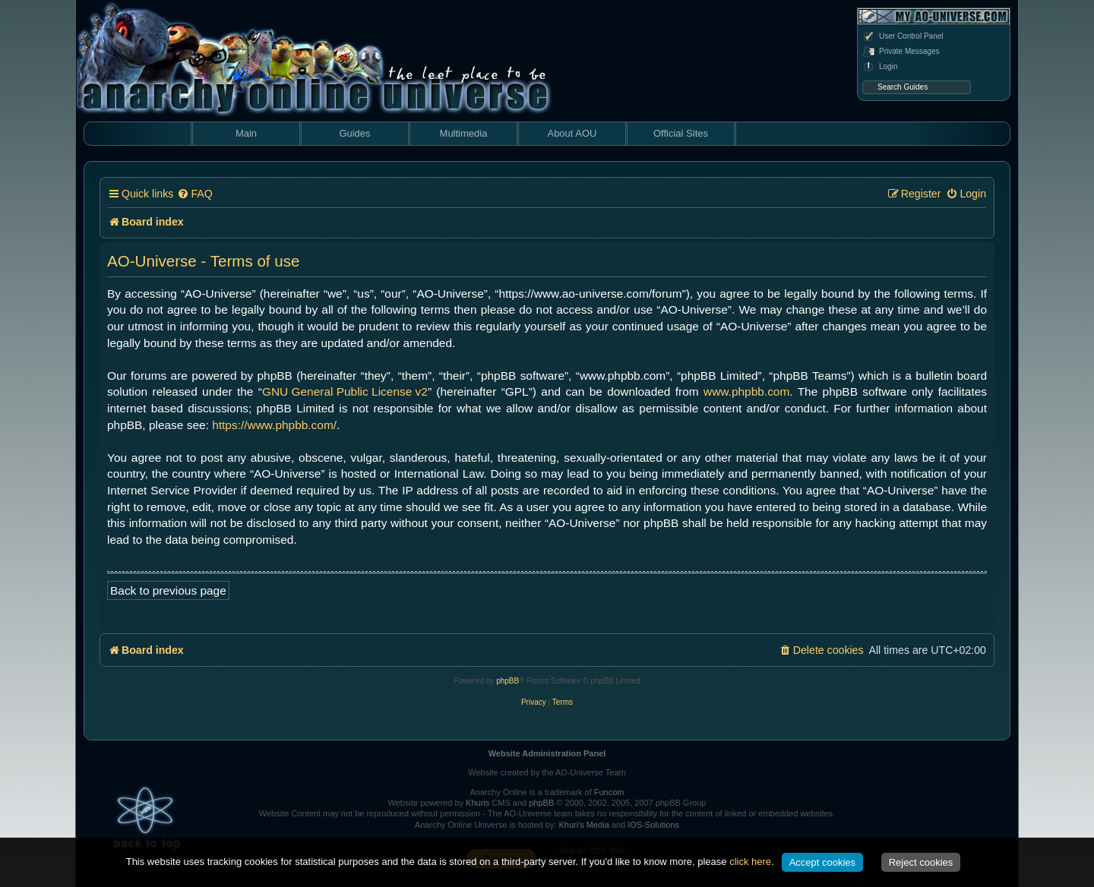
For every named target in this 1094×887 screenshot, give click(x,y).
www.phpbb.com (746, 391)
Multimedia (464, 133)
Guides (354, 133)
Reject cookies (921, 862)
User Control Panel (902, 36)
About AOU (571, 133)
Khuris (477, 802)
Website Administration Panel (547, 753)
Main (246, 133)
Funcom (609, 792)
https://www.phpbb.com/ (274, 424)
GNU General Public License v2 (345, 391)
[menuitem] (194, 194)
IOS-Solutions (653, 824)
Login (879, 67)
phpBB (507, 681)
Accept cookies (822, 862)
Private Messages (900, 51)
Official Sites (680, 133)
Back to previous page (168, 590)
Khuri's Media (583, 824)
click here (750, 861)
